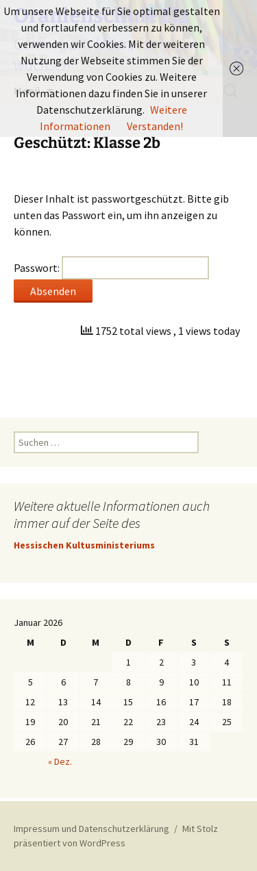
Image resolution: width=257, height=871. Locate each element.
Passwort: (111, 268)
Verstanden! (155, 126)
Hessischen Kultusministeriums (84, 545)
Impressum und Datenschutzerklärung (91, 828)
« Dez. (60, 761)
